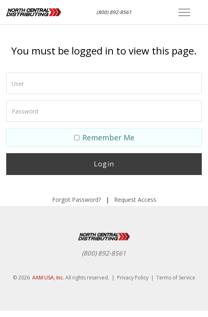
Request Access (135, 199)
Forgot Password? (76, 199)
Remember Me (104, 137)
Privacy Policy (132, 277)
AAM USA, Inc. (48, 277)
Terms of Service (175, 277)
